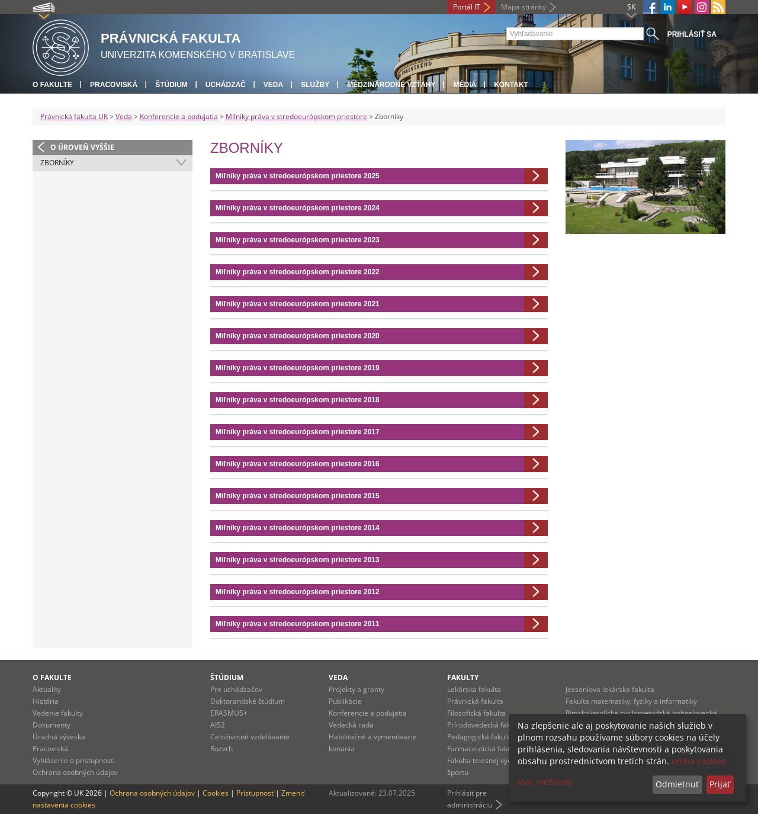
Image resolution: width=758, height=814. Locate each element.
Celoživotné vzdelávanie (250, 737)
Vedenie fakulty (58, 713)
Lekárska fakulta (474, 689)
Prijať (719, 784)
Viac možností (545, 781)
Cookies (216, 793)
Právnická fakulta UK (74, 116)
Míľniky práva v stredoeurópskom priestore (296, 116)
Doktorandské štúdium (247, 701)
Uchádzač (225, 85)
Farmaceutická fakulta (483, 749)
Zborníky (57, 163)
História (46, 701)
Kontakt (511, 85)
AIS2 (217, 725)
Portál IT (466, 7)
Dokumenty (51, 725)
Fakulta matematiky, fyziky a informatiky (631, 701)
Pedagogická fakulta (480, 737)
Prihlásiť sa (692, 34)
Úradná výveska (59, 737)
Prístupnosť (255, 793)
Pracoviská (113, 85)
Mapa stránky (523, 7)
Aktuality (47, 689)
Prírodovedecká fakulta (485, 725)
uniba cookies (699, 761)
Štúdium (171, 85)
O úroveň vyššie (82, 147)
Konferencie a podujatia (179, 116)
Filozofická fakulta (476, 713)
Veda (273, 85)
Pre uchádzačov (236, 689)
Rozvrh (221, 749)
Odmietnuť (677, 784)
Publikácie (345, 701)
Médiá (464, 85)
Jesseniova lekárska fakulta (610, 689)
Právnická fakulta (475, 701)
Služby (315, 85)
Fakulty (462, 677)
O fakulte (52, 85)
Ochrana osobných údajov (75, 772)
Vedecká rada (351, 725)
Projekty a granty (356, 689)
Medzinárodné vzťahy (391, 85)
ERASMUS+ (229, 713)
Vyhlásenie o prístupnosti (74, 760)
